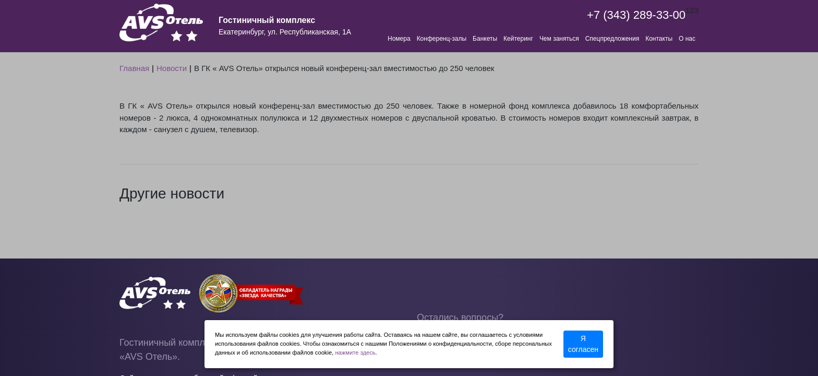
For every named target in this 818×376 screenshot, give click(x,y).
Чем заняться (559, 38)
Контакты (658, 38)
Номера (399, 38)
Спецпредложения (612, 38)
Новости (172, 68)
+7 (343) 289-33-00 (636, 14)
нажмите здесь (355, 352)
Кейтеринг (518, 38)
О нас (687, 38)
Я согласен (583, 344)
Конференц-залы (441, 38)
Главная (134, 68)
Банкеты (485, 38)
